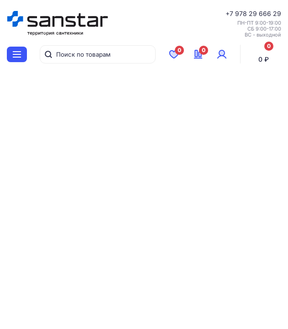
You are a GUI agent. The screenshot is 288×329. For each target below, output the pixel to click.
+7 (230, 13)
